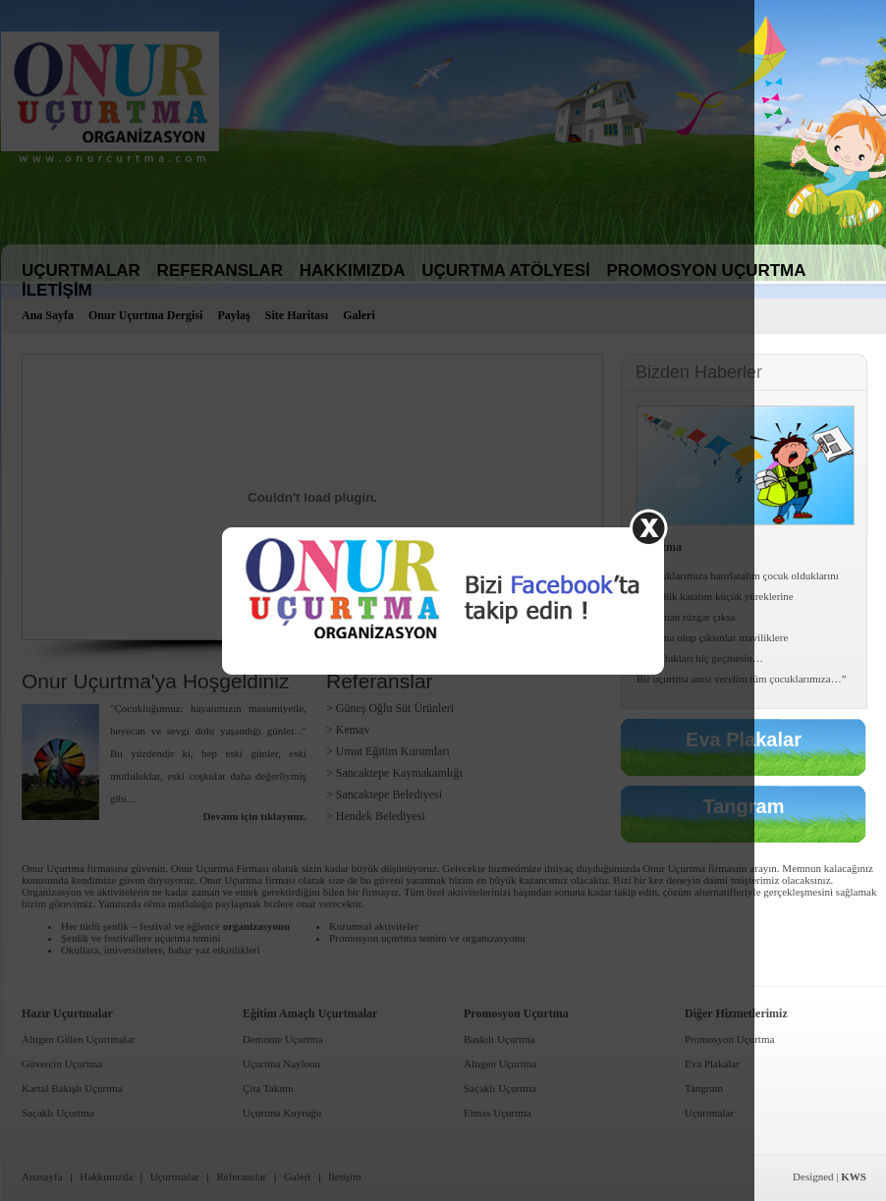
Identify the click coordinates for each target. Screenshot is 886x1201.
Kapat (649, 528)
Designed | (829, 1176)
